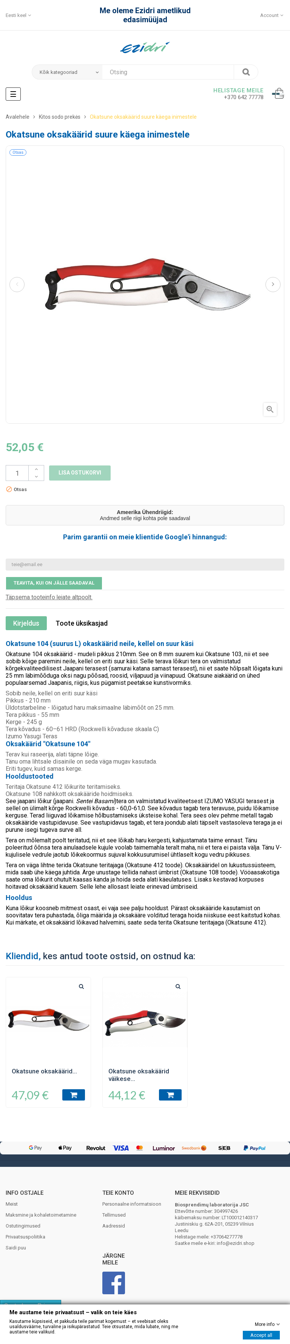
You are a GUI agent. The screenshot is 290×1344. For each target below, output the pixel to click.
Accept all (261, 1335)
